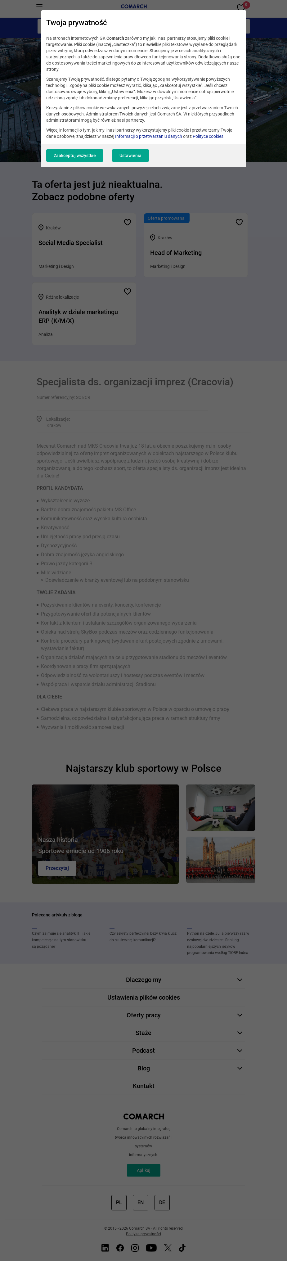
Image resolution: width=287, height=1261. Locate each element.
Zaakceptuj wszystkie (75, 155)
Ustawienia (130, 155)
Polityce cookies (208, 136)
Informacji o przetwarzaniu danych (148, 136)
